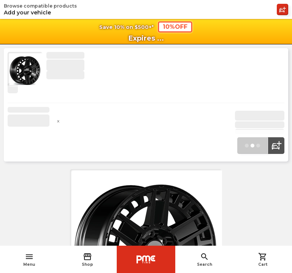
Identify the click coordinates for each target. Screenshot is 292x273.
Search (204, 259)
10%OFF (175, 26)
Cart (262, 259)
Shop (87, 259)
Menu (29, 259)
